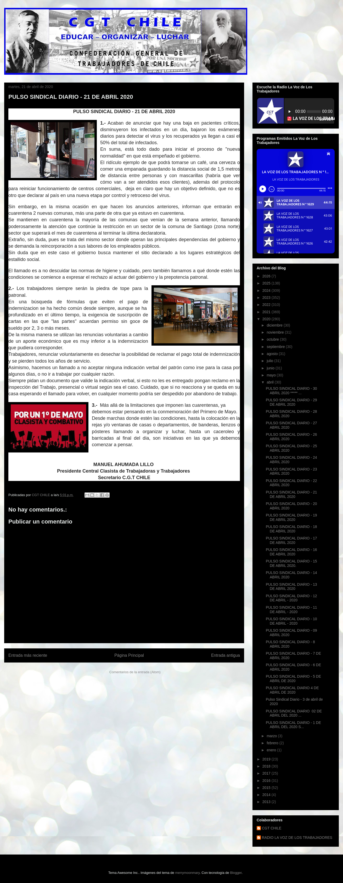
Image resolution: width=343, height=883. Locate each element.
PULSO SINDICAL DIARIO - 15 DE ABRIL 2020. (291, 563)
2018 (267, 766)
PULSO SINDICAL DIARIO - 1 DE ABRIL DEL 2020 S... (293, 725)
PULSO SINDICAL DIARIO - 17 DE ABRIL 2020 (291, 540)
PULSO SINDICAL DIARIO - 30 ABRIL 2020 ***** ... (291, 390)
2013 (267, 802)
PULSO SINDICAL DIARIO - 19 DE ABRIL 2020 (291, 517)
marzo (272, 736)
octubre (273, 339)
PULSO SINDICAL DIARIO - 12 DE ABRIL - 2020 (291, 598)
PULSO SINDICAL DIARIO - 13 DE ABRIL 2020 (291, 586)
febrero (273, 743)
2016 (267, 781)
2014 (267, 795)
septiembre (276, 347)
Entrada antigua (225, 655)
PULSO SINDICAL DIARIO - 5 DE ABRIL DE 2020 (293, 678)
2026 (267, 276)
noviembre (276, 332)
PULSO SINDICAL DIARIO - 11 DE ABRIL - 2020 (291, 609)
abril (270, 382)
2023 (267, 297)
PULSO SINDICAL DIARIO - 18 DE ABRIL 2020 (291, 529)
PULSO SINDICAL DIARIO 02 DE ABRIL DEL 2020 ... (294, 713)
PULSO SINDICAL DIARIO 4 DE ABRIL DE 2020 (292, 690)
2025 (267, 283)
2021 (267, 312)
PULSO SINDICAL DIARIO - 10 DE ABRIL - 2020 (291, 621)
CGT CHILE (271, 828)
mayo (272, 375)
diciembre (275, 325)
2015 (267, 788)
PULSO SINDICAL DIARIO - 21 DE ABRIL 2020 (291, 494)
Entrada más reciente (27, 655)
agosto (273, 354)
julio (270, 361)
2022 (267, 305)
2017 (267, 773)
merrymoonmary (187, 873)
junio (271, 368)
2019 (267, 759)
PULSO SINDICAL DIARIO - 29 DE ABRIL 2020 (291, 402)
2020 (267, 319)
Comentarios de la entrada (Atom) (135, 672)
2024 (267, 290)
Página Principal (129, 655)
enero (272, 750)
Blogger (235, 873)
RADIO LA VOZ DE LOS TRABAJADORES (297, 837)
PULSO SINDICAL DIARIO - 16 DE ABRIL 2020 (291, 552)
